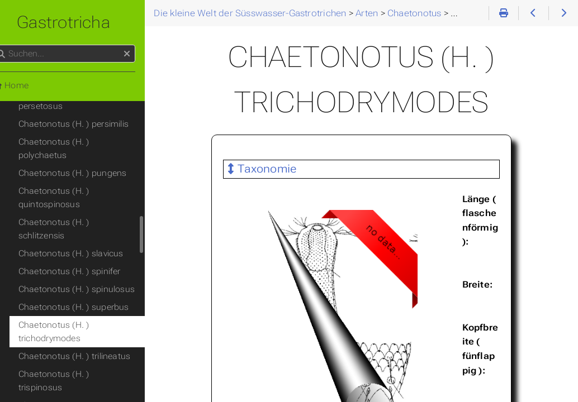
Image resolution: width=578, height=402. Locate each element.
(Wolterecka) (52, 383)
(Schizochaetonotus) (68, 347)
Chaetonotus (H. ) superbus (91, 227)
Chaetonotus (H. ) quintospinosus (71, 130)
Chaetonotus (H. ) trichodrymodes (71, 251)
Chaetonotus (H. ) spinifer (87, 191)
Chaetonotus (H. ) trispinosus (94, 294)
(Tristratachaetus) (62, 365)
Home (27, 85)
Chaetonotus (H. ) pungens (90, 106)
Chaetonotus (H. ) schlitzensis (95, 155)
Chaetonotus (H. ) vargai (84, 312)
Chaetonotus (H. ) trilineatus (92, 276)
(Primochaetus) (57, 329)
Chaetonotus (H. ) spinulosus (94, 209)
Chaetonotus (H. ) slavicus (88, 173)
